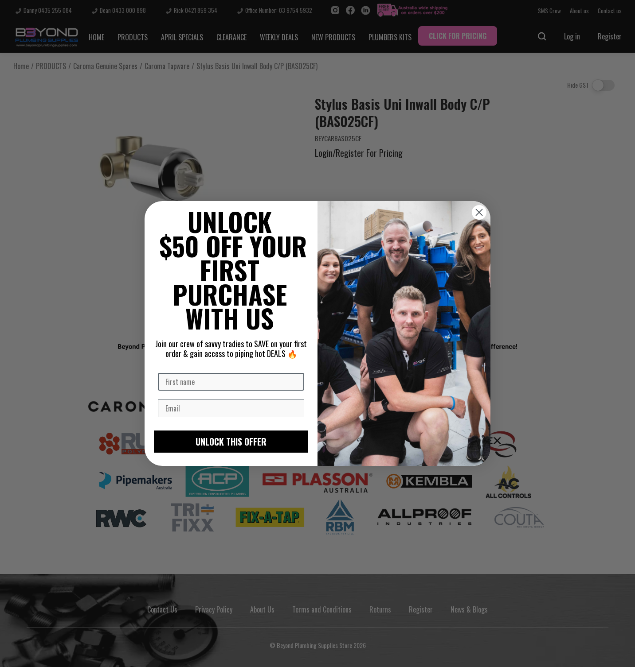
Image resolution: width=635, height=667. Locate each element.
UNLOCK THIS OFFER (231, 441)
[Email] (231, 408)
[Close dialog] (479, 212)
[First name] (231, 382)
